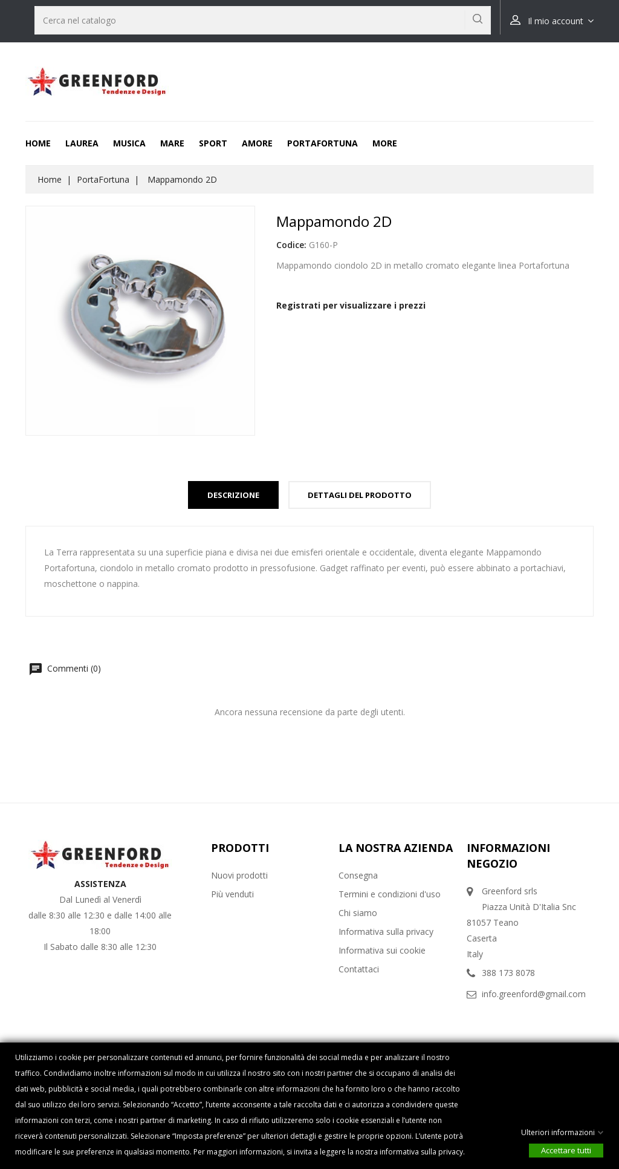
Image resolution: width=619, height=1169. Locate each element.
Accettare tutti (566, 1150)
